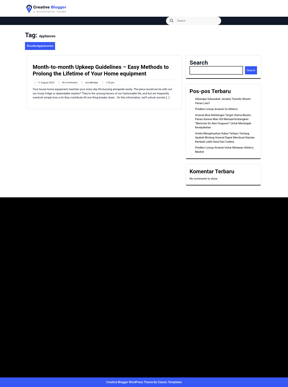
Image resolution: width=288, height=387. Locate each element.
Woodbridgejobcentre (40, 46)
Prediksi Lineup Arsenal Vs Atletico (216, 109)
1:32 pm (107, 82)
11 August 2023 (43, 82)
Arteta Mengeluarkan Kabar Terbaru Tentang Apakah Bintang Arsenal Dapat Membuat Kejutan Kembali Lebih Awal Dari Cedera (225, 137)
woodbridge (89, 82)
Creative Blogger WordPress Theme (130, 382)
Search (199, 62)
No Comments (67, 82)
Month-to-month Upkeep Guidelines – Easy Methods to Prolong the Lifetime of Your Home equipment (101, 70)
